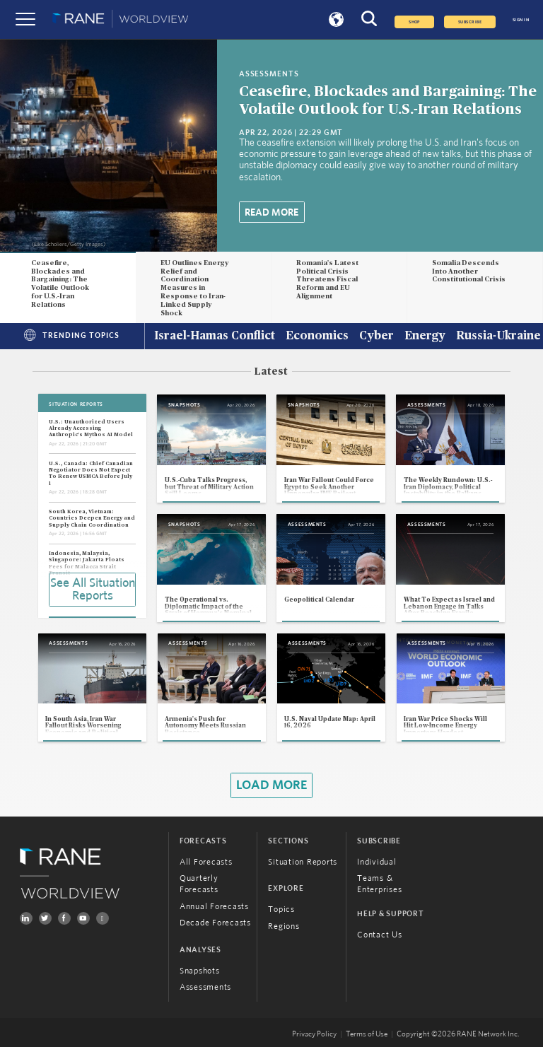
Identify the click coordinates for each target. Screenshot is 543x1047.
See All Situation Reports (92, 589)
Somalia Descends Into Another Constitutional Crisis (469, 271)
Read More (271, 213)
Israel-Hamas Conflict (214, 336)
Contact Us (379, 934)
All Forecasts (206, 862)
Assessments (205, 987)
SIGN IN (521, 20)
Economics (317, 336)
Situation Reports (302, 862)
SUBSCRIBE (469, 22)
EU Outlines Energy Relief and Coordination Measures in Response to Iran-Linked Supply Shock (194, 288)
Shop (414, 22)
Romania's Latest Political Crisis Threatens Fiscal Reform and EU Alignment (327, 279)
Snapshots (200, 970)
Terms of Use (366, 1034)
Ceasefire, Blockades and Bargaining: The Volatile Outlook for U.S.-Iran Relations (60, 283)
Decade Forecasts (215, 922)
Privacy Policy (314, 1034)
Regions (283, 926)
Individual (377, 862)
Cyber (376, 336)
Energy (424, 336)
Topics (281, 909)
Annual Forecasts (214, 906)
